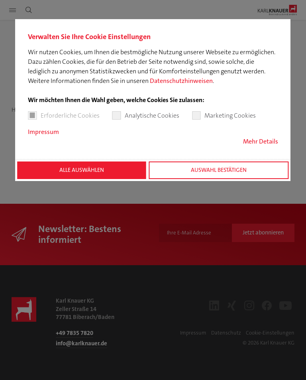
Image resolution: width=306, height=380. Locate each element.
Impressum (43, 132)
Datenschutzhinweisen (181, 81)
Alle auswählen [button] (81, 170)
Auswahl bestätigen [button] (219, 170)
